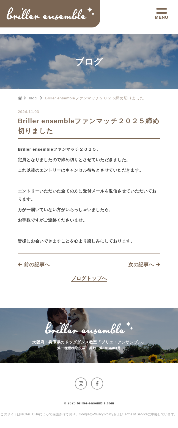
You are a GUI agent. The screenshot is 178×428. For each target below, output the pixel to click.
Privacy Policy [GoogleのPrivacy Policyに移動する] (103, 414)
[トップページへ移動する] (51, 13)
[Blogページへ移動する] (89, 278)
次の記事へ (144, 264)
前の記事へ (34, 264)
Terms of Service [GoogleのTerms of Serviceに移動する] (135, 414)
